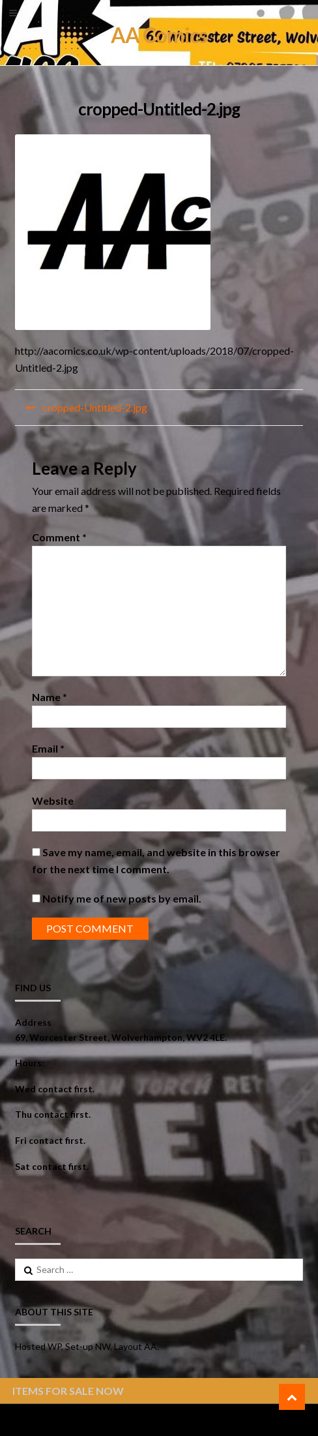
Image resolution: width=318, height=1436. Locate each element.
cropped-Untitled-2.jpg (94, 407)
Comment (59, 537)
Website (53, 800)
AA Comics (159, 35)
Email (48, 748)
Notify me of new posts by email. (121, 898)
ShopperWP (171, 1420)
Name (49, 697)
